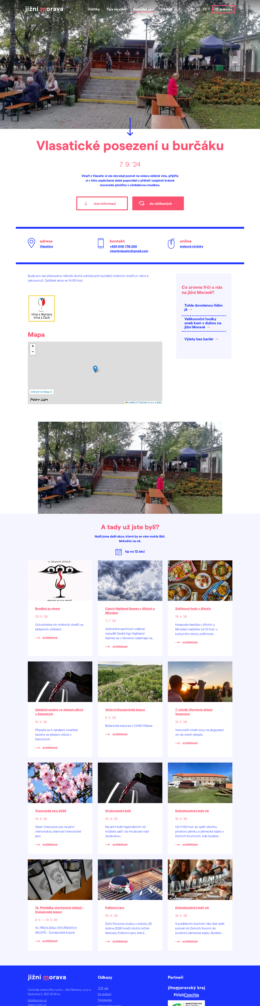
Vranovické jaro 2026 (50, 810)
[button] (95, 369)
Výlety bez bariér (198, 339)
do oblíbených (161, 203)
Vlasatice (46, 246)
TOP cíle (103, 988)
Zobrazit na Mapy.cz (41, 391)
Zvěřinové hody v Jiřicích (193, 608)
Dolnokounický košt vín (192, 810)
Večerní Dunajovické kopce (125, 709)
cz (204, 9)
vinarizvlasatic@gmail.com (129, 251)
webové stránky (191, 246)
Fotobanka (105, 1000)
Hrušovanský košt (118, 810)
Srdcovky (226, 9)
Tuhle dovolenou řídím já (203, 307)
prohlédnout (50, 637)
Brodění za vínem (47, 608)
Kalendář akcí (143, 9)
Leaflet (130, 402)
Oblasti (166, 9)
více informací (105, 203)
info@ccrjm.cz (37, 1000)
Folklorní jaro (114, 907)
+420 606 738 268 (123, 246)
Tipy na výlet (116, 9)
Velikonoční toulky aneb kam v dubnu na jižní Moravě (202, 323)
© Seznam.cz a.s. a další (149, 402)
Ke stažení (104, 994)
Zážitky (94, 9)
